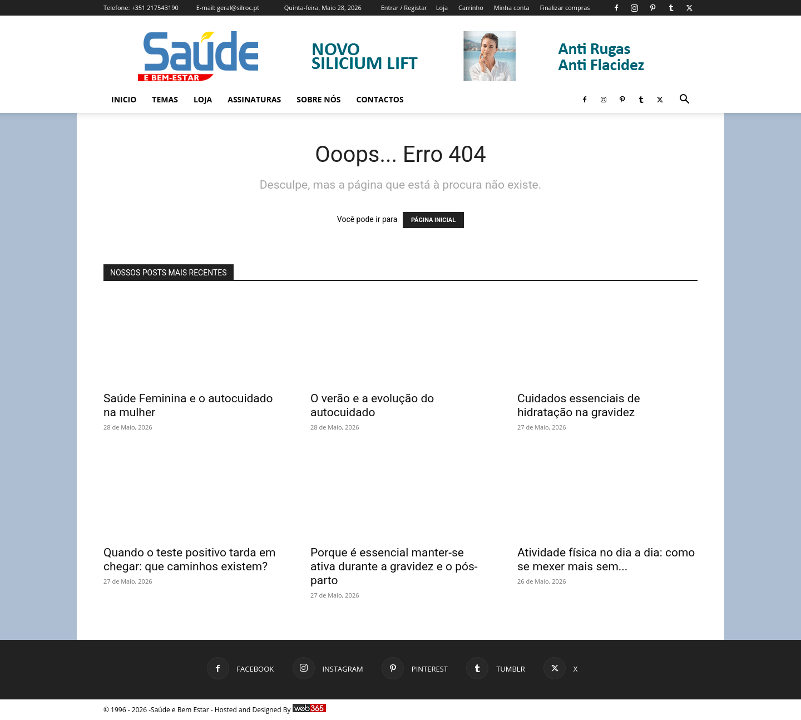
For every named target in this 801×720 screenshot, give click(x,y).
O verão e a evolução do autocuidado (372, 405)
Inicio (123, 99)
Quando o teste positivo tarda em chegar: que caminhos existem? (189, 559)
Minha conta (512, 7)
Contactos (380, 99)
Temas (165, 99)
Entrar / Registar (404, 7)
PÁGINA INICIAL (433, 220)
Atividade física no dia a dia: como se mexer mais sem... (606, 559)
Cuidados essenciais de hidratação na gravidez (578, 405)
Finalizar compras (565, 7)
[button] (684, 100)
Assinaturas (254, 99)
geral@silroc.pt (238, 7)
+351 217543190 (155, 7)
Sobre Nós (318, 99)
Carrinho (470, 7)
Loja (442, 7)
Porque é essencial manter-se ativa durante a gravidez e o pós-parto (394, 566)
